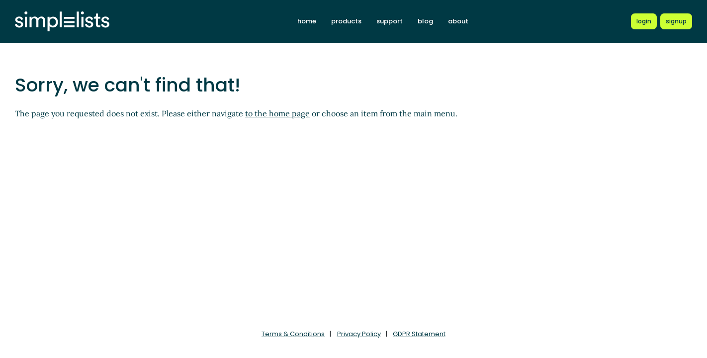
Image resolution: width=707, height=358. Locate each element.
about (458, 21)
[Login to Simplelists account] (644, 21)
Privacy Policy (359, 334)
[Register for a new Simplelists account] (676, 21)
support (389, 21)
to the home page (277, 113)
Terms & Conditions (293, 334)
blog (425, 21)
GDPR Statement (419, 334)
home (306, 21)
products (346, 21)
